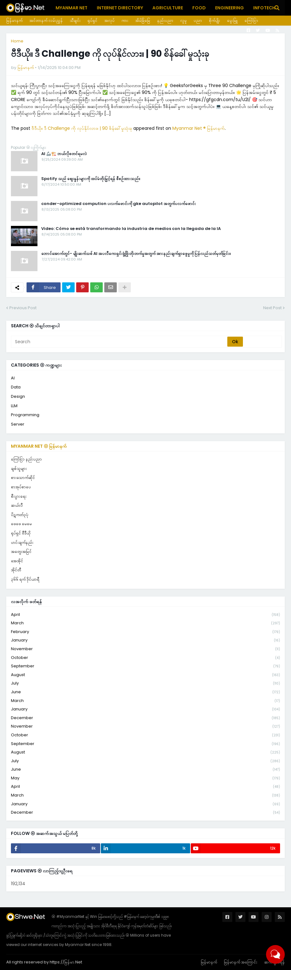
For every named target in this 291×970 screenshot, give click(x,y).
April (145, 615)
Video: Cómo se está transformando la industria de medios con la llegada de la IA (131, 229)
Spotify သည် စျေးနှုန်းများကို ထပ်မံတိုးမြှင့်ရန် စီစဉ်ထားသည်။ (90, 179)
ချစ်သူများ (19, 468)
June (145, 692)
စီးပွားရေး (19, 496)
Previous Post (23, 308)
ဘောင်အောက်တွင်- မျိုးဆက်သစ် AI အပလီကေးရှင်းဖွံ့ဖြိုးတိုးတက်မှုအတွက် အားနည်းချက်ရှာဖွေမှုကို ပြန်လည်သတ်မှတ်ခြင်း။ (136, 253)
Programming (25, 415)
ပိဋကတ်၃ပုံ (19, 515)
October (145, 658)
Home (17, 41)
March (145, 623)
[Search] (119, 342)
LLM (14, 406)
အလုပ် (109, 20)
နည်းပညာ (165, 20)
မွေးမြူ (232, 20)
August (145, 675)
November (145, 649)
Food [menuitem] (199, 8)
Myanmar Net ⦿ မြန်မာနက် (39, 446)
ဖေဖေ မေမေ (21, 524)
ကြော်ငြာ (251, 20)
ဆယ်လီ (17, 505)
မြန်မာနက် (14, 20)
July (145, 683)
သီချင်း (75, 20)
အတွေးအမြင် (21, 551)
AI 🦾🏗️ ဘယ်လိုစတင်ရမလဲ (64, 154)
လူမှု (183, 20)
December (145, 718)
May (145, 778)
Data (16, 387)
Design (18, 396)
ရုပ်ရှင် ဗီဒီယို (20, 533)
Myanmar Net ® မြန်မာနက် (198, 128)
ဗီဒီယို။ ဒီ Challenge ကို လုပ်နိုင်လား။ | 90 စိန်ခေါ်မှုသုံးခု (82, 128)
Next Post (272, 308)
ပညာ (198, 20)
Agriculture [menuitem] (167, 8)
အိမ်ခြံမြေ (142, 20)
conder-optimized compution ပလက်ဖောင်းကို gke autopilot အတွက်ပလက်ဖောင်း (118, 204)
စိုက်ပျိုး (214, 20)
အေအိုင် (17, 561)
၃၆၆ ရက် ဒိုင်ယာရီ (25, 579)
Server (17, 424)
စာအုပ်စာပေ (21, 487)
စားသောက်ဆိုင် (23, 477)
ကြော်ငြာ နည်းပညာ (26, 459)
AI (13, 378)
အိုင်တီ (16, 570)
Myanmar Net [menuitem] (71, 8)
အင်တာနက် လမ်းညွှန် (46, 20)
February (145, 632)
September (145, 666)
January (145, 640)
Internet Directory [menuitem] (120, 8)
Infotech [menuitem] (264, 8)
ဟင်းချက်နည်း (22, 542)
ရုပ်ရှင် (92, 20)
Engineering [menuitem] (229, 8)
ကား (124, 20)
